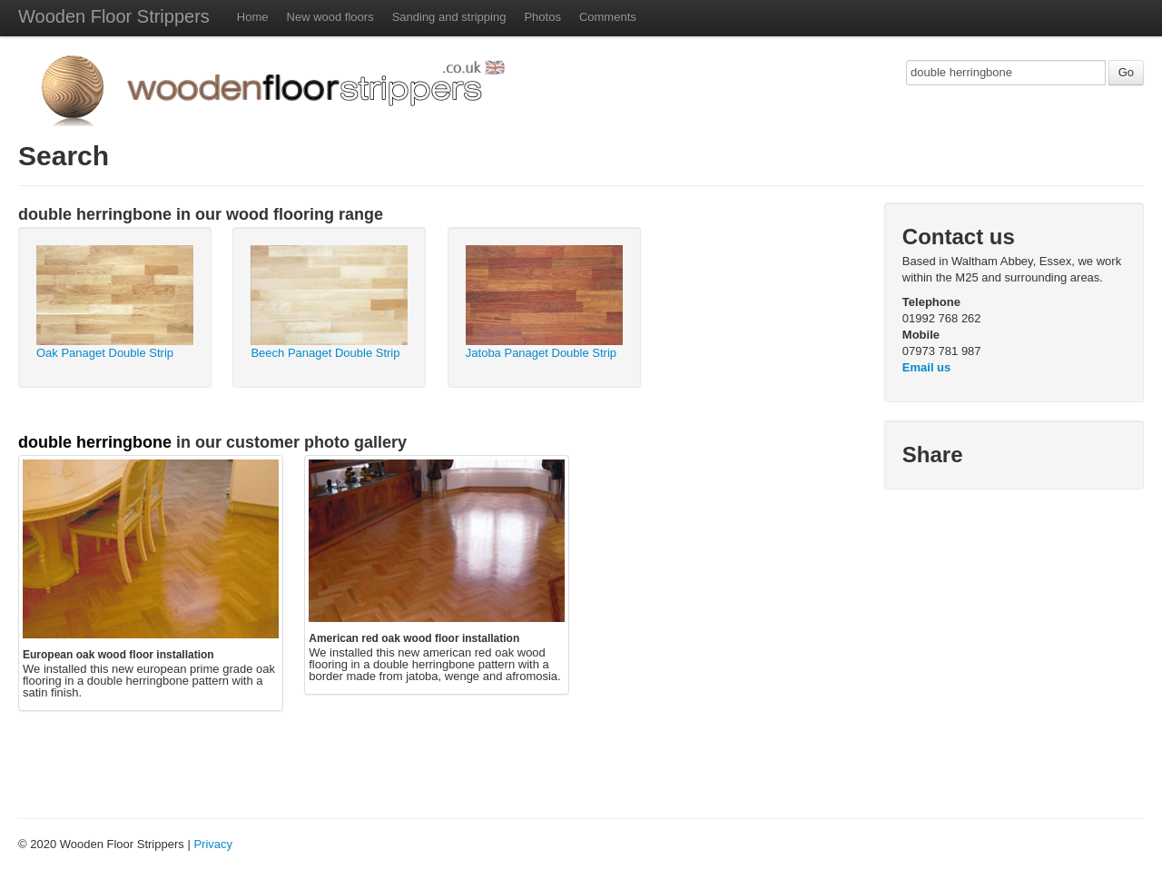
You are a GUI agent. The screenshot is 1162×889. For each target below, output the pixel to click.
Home (253, 17)
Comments (607, 17)
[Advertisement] (242, 758)
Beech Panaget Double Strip (325, 353)
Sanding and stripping (449, 17)
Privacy (212, 844)
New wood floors (330, 17)
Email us (926, 367)
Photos (542, 17)
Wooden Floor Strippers (114, 16)
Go (1126, 72)
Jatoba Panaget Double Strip (541, 353)
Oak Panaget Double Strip (104, 353)
